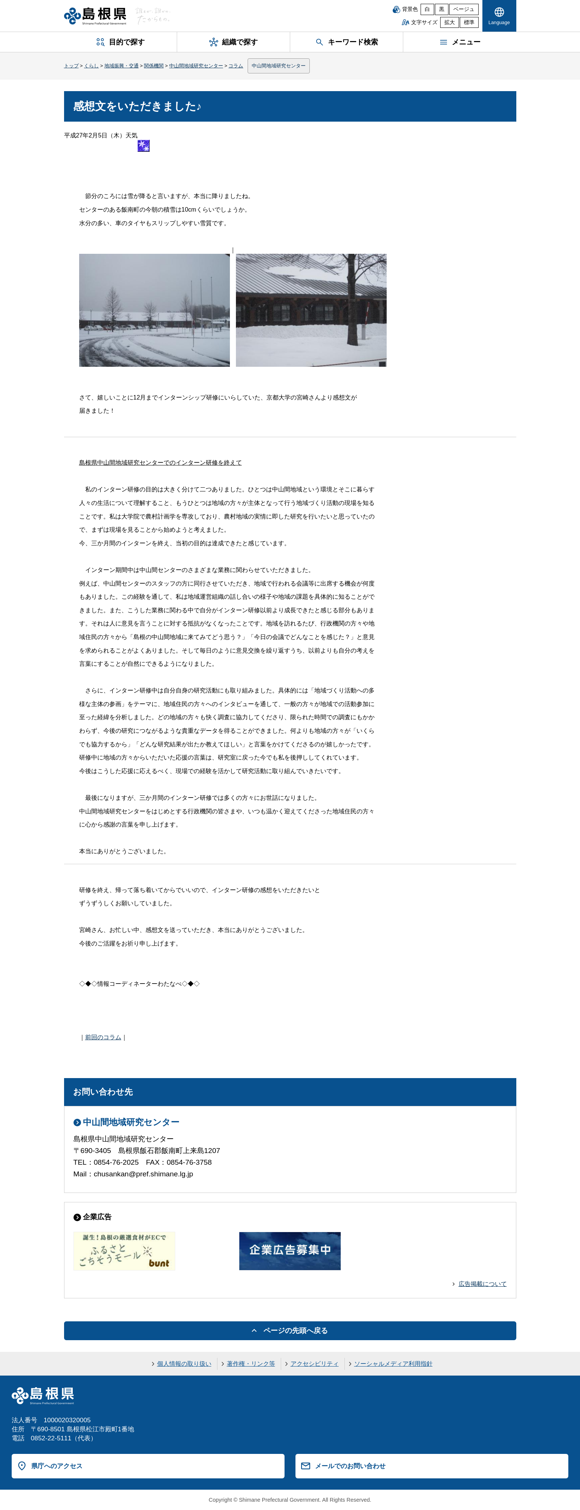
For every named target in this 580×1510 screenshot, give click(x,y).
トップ (71, 66)
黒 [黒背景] (441, 9)
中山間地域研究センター (196, 66)
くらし (91, 66)
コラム (235, 66)
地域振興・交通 (121, 66)
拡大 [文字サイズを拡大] (449, 22)
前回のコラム (103, 1037)
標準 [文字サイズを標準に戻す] (469, 22)
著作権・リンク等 (251, 1364)
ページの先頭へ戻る (295, 1331)
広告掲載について (483, 1284)
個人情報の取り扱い (184, 1364)
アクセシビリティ (315, 1364)
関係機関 (154, 66)
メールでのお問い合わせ (350, 1466)
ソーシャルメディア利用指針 (393, 1364)
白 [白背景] (427, 9)
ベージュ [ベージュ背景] (463, 9)
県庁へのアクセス (57, 1466)
